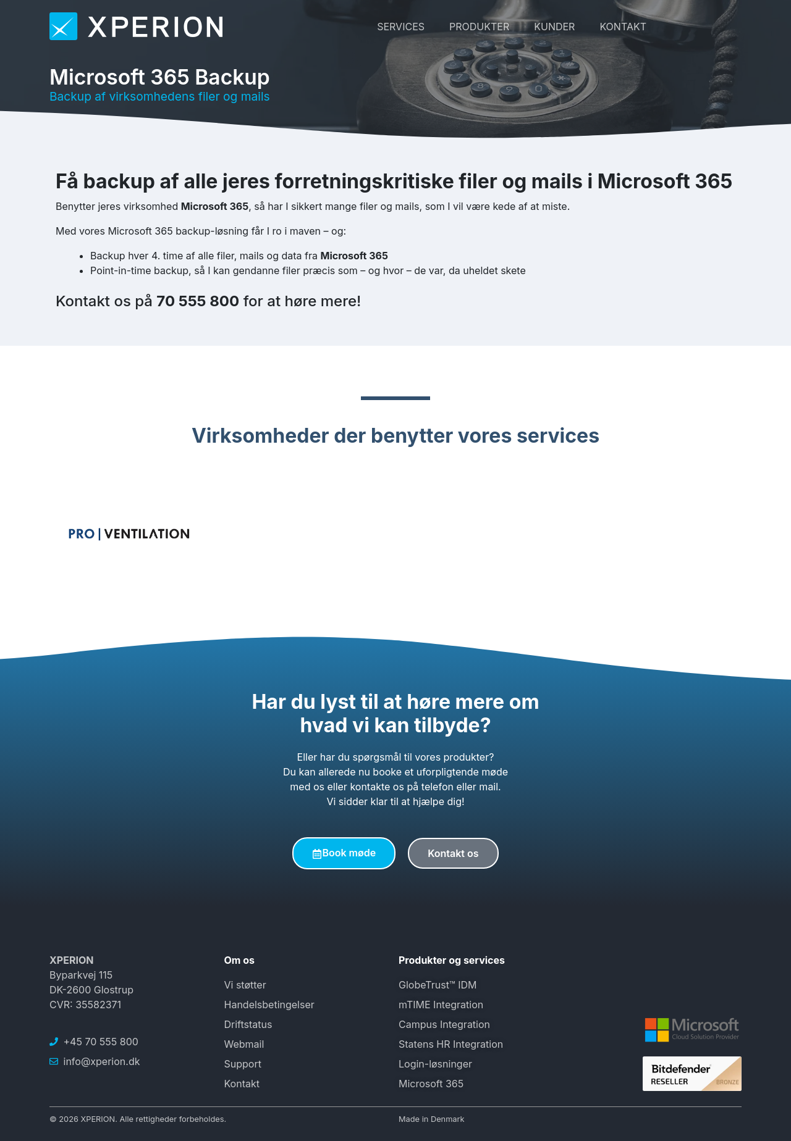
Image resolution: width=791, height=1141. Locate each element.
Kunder (554, 26)
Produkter (479, 26)
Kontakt (622, 26)
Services (401, 26)
